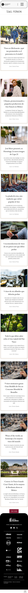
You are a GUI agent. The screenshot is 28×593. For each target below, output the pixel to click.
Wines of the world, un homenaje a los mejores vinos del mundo (14, 438)
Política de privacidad (21, 577)
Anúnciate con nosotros (10, 577)
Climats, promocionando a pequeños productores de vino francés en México (14, 104)
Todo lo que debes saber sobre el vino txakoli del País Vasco (14, 339)
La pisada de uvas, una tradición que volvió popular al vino (14, 199)
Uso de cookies (15, 577)
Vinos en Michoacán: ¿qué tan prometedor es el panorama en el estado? (14, 51)
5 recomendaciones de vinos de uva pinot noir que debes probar (14, 246)
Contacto (5, 576)
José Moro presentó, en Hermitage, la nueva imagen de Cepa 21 (14, 151)
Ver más (14, 511)
